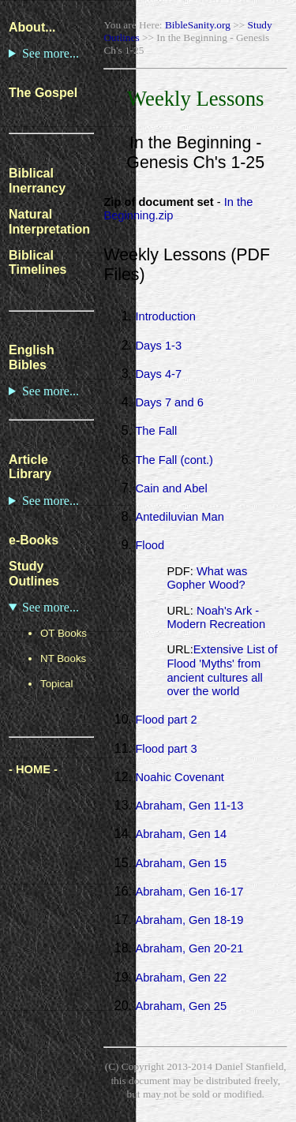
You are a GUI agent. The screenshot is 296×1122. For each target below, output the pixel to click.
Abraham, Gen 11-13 (189, 805)
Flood (149, 545)
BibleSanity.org (197, 25)
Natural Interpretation (49, 222)
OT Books (63, 633)
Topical (56, 684)
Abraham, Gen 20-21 (189, 948)
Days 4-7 (158, 374)
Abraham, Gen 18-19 (189, 920)
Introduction (165, 316)
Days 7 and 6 (169, 402)
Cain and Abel (171, 488)
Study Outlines (34, 573)
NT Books (63, 658)
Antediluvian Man (179, 517)
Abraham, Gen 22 (181, 977)
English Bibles (31, 357)
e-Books (33, 540)
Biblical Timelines (38, 263)
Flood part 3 (166, 748)
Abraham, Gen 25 (181, 1006)
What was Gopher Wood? (207, 578)
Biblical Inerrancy (37, 180)
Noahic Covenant (179, 777)
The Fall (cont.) (174, 460)
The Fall (156, 430)
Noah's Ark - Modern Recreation (216, 617)
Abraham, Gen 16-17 (189, 891)
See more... (50, 53)
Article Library (30, 467)
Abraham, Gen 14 (181, 834)
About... (32, 27)
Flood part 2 (166, 719)
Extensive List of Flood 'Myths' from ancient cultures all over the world (222, 670)
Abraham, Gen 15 (181, 863)
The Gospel (43, 92)
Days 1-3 (158, 345)
